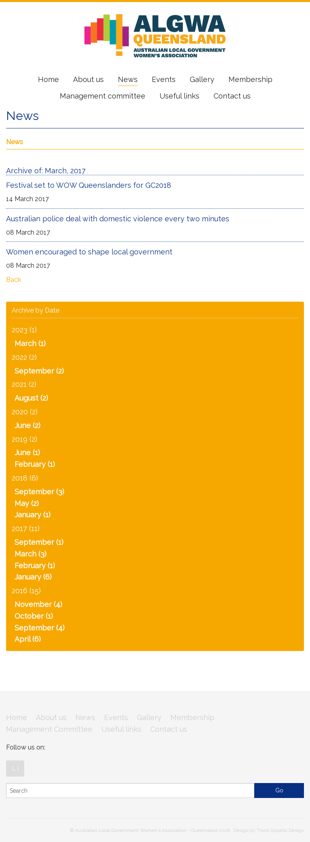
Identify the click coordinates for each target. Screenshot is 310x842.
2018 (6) (25, 478)
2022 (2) (24, 357)
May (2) (27, 503)
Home (48, 79)
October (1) (34, 616)
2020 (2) (25, 411)
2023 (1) (24, 329)
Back (13, 279)
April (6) (28, 639)
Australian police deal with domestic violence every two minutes (117, 218)
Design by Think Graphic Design (268, 830)
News (128, 79)
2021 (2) (24, 384)
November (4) (38, 604)
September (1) (39, 542)
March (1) (30, 343)
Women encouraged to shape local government (89, 252)
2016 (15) (26, 590)
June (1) (27, 452)
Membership (250, 79)
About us (88, 79)
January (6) (33, 577)
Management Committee (49, 729)
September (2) (39, 371)
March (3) (30, 554)
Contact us (232, 96)
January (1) (32, 514)
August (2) (31, 398)
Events (164, 79)
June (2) (27, 425)
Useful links (179, 96)
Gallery (202, 79)
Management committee (102, 96)
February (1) (35, 464)
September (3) (39, 491)
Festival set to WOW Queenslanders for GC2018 (88, 185)
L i (15, 768)
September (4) (40, 628)
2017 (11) (26, 528)
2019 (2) (24, 439)
